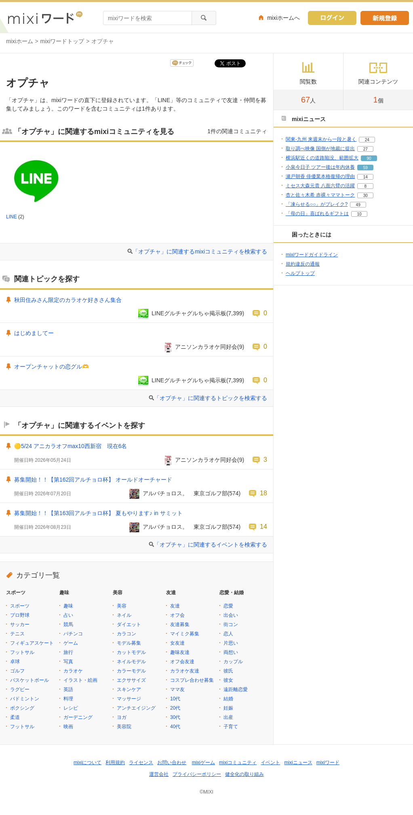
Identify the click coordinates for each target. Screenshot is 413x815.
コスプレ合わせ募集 (192, 680)
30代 (175, 717)
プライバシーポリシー (197, 774)
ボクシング (22, 708)
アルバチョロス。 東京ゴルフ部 (185, 493)
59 (365, 168)
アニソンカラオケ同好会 (206, 347)
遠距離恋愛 (235, 689)
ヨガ (121, 717)
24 (367, 140)
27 (365, 149)
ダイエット (129, 624)
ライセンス (141, 762)
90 (369, 158)
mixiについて (87, 762)
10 (359, 214)
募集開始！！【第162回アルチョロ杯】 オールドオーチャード (93, 479)
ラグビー (20, 689)
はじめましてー (34, 333)
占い (68, 615)
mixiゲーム (203, 762)
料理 (68, 699)
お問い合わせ (171, 762)
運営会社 (159, 774)
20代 (175, 708)
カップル (233, 661)
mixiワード (327, 762)
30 (365, 195)
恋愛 (228, 606)
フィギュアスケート (32, 643)
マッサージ (129, 699)
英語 (68, 689)
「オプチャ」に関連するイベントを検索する (210, 544)
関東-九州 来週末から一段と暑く (321, 139)
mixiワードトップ (62, 41)
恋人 (228, 634)
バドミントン (24, 699)
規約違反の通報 (303, 264)
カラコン (126, 634)
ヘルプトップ (300, 273)
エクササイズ (131, 680)
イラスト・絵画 (80, 680)
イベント (270, 762)
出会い (230, 615)
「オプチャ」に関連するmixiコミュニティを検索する (200, 251)
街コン (230, 624)
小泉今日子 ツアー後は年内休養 (320, 167)
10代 (175, 699)
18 (263, 493)
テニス (17, 634)
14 (263, 526)
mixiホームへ (283, 18)
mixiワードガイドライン (312, 255)
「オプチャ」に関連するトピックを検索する (210, 398)
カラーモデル (131, 671)
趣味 (68, 606)
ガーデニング (78, 717)
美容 (121, 606)
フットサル (22, 652)
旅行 (68, 652)
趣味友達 (180, 652)
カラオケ (73, 671)
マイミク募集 (184, 634)
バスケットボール (29, 680)
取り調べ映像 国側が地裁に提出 (320, 148)
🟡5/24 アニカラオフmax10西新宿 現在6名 (70, 446)
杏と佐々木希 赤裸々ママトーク (320, 195)
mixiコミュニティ (238, 762)
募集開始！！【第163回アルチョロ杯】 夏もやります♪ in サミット (98, 513)
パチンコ (73, 634)
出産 (228, 717)
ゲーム (70, 643)
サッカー (20, 624)
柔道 (15, 717)
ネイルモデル (131, 661)
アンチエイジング (136, 708)
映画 (68, 726)
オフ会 (177, 615)
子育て (230, 726)
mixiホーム (19, 41)
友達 (175, 606)
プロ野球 (20, 615)
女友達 (177, 643)
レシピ (70, 708)
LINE (11, 217)
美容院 (124, 726)
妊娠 (228, 708)
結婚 (228, 699)
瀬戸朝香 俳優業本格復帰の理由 (320, 176)
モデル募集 (129, 643)
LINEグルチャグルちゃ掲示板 (189, 313)
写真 (68, 661)
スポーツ (20, 606)
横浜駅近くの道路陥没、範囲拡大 (322, 158)
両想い (230, 652)
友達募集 (180, 624)
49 (358, 205)
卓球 (15, 661)
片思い (230, 643)
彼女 (228, 680)
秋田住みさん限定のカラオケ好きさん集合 (68, 300)
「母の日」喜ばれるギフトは (317, 213)
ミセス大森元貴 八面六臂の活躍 (320, 186)
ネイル (124, 615)
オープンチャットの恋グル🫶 (51, 366)
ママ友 (177, 689)
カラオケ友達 (184, 671)
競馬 (68, 624)
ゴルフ (17, 671)
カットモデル (131, 652)
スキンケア (129, 689)
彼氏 (228, 671)
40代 (175, 726)
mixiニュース (298, 762)
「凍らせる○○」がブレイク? (317, 204)
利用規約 (115, 762)
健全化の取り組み (244, 774)
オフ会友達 (182, 661)
